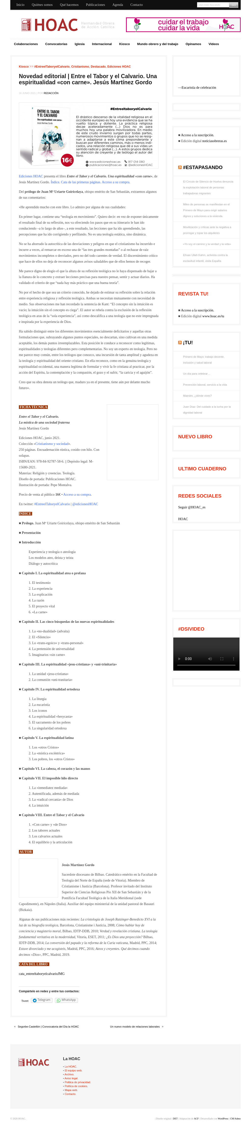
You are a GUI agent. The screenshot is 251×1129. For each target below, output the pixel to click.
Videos (214, 44)
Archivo (69, 1074)
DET (175, 1118)
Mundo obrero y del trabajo (157, 44)
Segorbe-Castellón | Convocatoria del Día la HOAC (48, 1026)
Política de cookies (76, 1086)
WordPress (223, 1118)
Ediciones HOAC (119, 66)
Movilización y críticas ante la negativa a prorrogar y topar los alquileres (207, 230)
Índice (55, 182)
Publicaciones (95, 5)
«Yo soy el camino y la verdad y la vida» (207, 244)
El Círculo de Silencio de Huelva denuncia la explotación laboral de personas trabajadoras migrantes (208, 187)
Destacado (98, 66)
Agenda (117, 5)
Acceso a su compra (115, 182)
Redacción (51, 93)
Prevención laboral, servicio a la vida (205, 384)
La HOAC (70, 1066)
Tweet (24, 1001)
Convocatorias (56, 44)
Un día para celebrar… (196, 373)
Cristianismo (80, 66)
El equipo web (73, 1070)
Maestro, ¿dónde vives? (197, 395)
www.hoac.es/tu (213, 316)
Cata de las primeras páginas (80, 182)
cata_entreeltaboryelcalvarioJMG (42, 974)
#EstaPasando (203, 167)
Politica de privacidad (77, 1082)
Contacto (136, 5)
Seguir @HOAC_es (191, 507)
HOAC (183, 519)
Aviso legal (70, 1078)
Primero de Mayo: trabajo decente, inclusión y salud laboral (204, 359)
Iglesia (80, 44)
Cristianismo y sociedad (51, 444)
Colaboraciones (26, 44)
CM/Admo (235, 1118)
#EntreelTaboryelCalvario (52, 66)
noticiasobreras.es (214, 141)
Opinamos (193, 44)
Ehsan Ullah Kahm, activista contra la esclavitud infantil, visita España (205, 258)
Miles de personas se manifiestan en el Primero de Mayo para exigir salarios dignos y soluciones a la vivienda (206, 210)
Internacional (102, 44)
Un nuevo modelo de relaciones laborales (135, 1026)
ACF (196, 1118)
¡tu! (188, 342)
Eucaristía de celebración (199, 87)
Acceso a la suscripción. (197, 135)
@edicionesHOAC (85, 504)
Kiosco (124, 44)
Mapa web (71, 1090)
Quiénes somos (42, 5)
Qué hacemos (69, 5)
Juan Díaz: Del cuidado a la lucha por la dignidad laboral (207, 409)
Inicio (20, 5)
